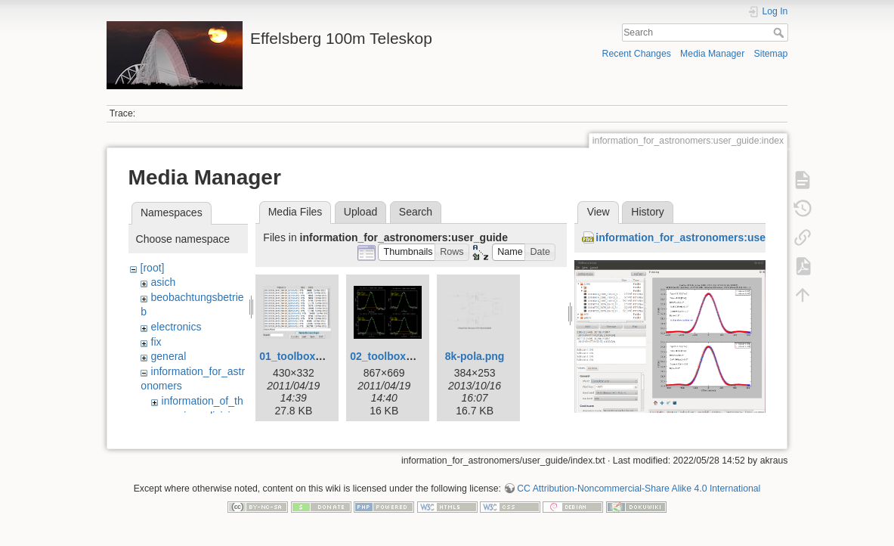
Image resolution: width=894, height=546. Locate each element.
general (169, 356)
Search (780, 32)
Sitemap (770, 53)
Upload (360, 212)
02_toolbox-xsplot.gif (403, 356)
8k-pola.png (475, 356)
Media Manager (712, 53)
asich (163, 282)
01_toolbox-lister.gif (309, 356)
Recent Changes (636, 53)
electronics (176, 327)
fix (156, 342)
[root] (153, 268)
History (647, 212)
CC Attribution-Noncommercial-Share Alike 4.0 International (638, 496)
